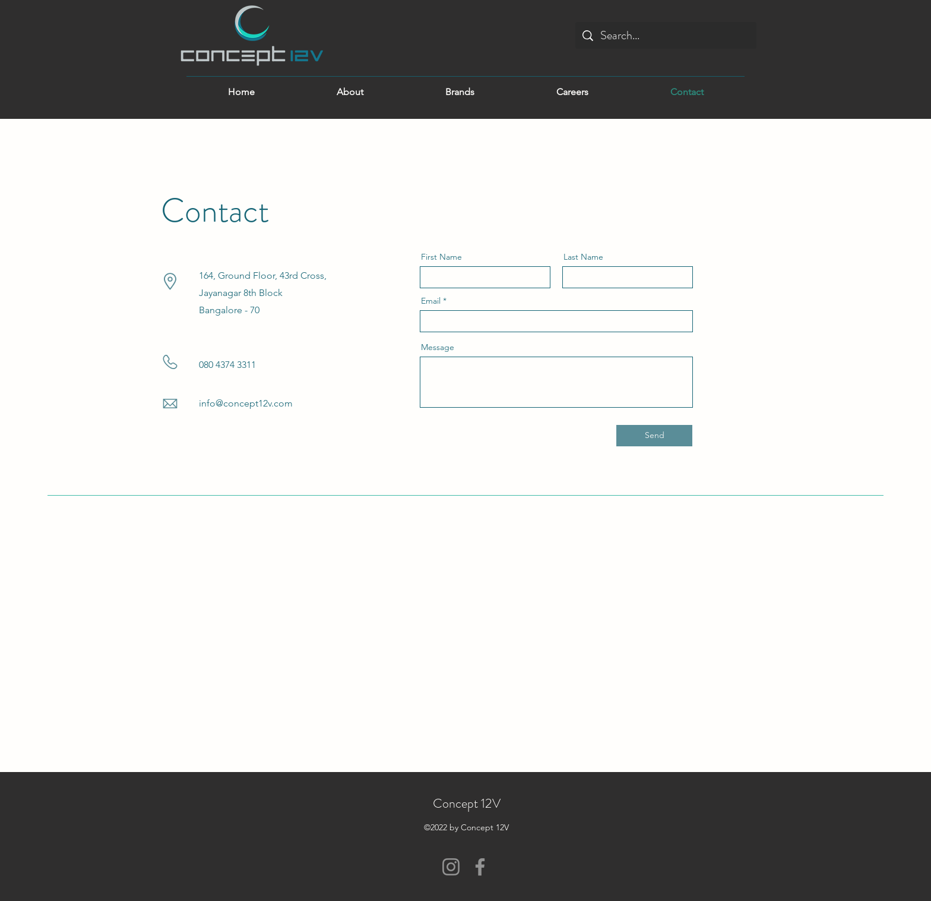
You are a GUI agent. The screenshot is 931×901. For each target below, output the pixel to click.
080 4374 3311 (227, 364)
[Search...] (666, 35)
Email (431, 301)
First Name (441, 257)
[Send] (654, 435)
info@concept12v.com (246, 403)
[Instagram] (451, 866)
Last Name (583, 257)
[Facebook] (480, 866)
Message (437, 347)
